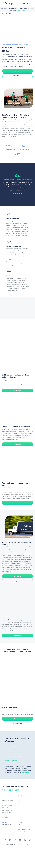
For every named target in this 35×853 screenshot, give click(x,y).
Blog (19, 824)
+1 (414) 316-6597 (25, 3)
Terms (20, 844)
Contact (20, 800)
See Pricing (17, 71)
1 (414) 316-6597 (17, 75)
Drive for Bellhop (6, 824)
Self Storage (5, 817)
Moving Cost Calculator (8, 800)
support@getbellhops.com (11, 760)
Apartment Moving (7, 810)
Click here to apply (21, 10)
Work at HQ (5, 827)
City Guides (21, 827)
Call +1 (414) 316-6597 (10, 790)
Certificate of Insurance (24, 832)
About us (20, 798)
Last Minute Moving (7, 812)
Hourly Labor (5, 807)
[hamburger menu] (32, 3)
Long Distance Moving (8, 805)
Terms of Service (26, 772)
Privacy (27, 844)
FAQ (19, 803)
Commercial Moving (7, 815)
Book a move (17, 576)
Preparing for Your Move (24, 829)
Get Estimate (17, 390)
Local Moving (5, 803)
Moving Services (6, 798)
